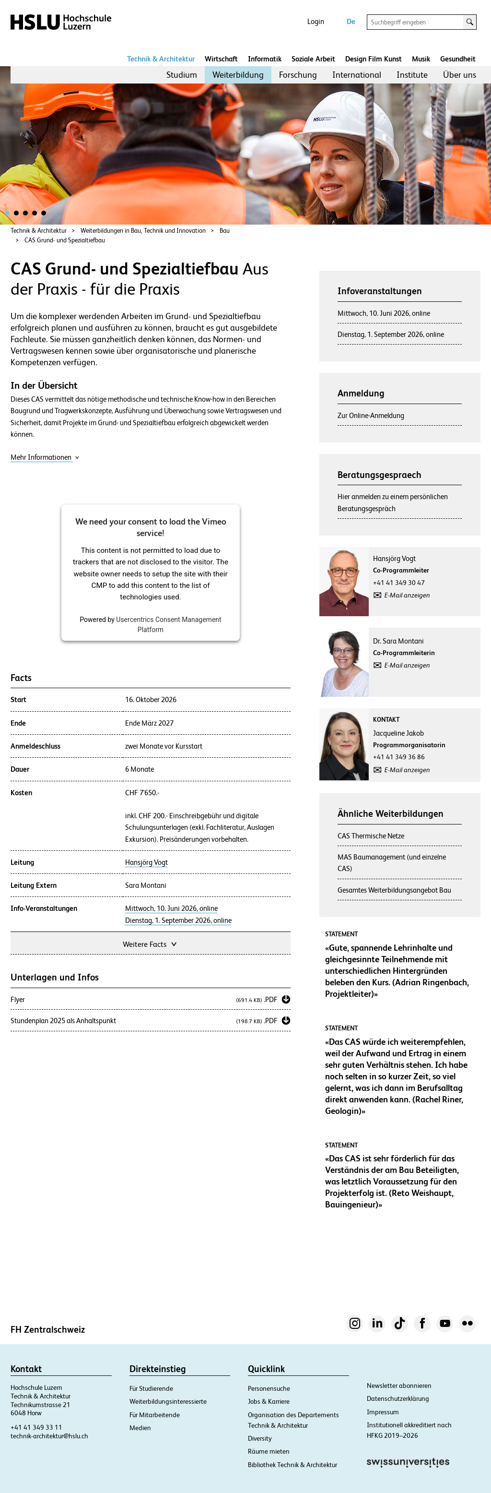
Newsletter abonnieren (399, 1385)
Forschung (298, 75)
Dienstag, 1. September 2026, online (178, 920)
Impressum (383, 1412)
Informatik (264, 59)
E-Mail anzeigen (407, 595)
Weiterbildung (238, 75)
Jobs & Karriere (269, 1401)
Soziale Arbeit (313, 59)
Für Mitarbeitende (154, 1415)
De (351, 21)
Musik (421, 59)
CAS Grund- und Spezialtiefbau (64, 240)
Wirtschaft (221, 59)
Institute (412, 75)
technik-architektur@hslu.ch (49, 1436)
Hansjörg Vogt (146, 862)
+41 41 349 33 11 (36, 1427)
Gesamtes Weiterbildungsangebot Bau (394, 890)
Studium (181, 75)
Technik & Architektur (161, 59)
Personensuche (269, 1388)
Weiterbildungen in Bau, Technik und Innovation (143, 230)
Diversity (260, 1438)
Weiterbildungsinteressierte (168, 1401)
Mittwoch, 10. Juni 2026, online (171, 908)
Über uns (459, 75)
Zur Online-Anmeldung (371, 415)
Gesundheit (458, 59)
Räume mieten (269, 1451)
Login (315, 21)
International (356, 75)
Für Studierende (151, 1388)
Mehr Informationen (45, 457)
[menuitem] (182, 75)
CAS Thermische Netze (371, 836)
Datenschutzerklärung (398, 1398)
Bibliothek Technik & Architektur (292, 1465)
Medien (140, 1428)
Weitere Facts (150, 943)
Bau (225, 230)
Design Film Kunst (373, 59)
